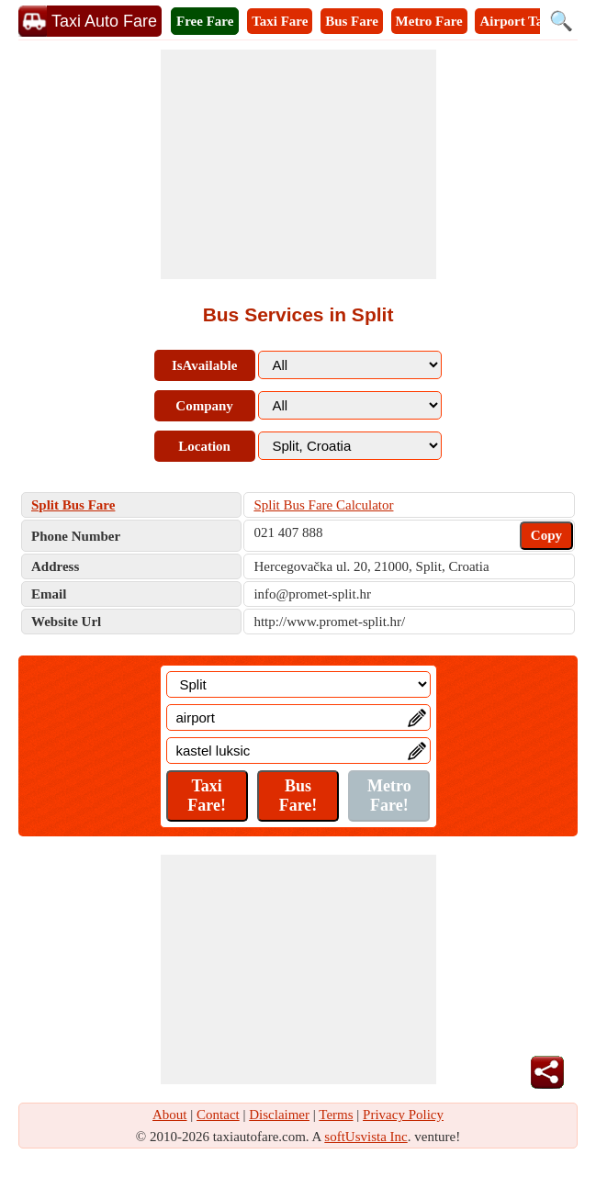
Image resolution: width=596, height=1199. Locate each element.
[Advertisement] (298, 164)
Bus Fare (351, 21)
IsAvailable (204, 365)
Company (204, 405)
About (169, 1114)
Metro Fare (429, 21)
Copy (546, 535)
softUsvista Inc (365, 1136)
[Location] (298, 684)
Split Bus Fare (73, 505)
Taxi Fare (280, 21)
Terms (336, 1114)
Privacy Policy (403, 1114)
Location (204, 446)
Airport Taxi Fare (531, 21)
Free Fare (204, 21)
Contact (218, 1114)
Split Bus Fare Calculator (323, 505)
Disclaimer (279, 1114)
